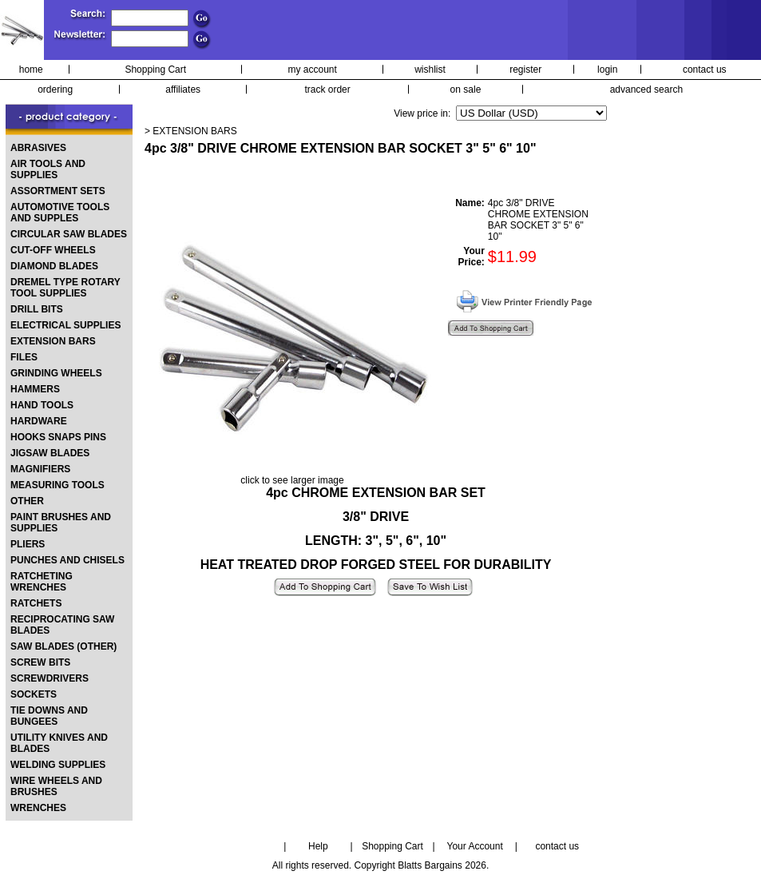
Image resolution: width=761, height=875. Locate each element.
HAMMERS (35, 389)
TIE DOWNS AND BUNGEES (49, 716)
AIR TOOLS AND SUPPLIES (47, 169)
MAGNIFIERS (40, 469)
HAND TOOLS (41, 405)
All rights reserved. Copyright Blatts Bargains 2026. (380, 865)
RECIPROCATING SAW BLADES (62, 625)
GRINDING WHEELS (56, 373)
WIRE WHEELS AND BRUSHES (56, 786)
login (607, 69)
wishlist (430, 69)
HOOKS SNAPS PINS (58, 437)
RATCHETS (35, 603)
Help (318, 846)
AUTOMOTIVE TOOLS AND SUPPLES (59, 212)
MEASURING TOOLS (57, 485)
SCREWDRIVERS (49, 678)
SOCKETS (33, 694)
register (525, 69)
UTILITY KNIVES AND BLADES (59, 743)
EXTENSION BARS (53, 341)
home (31, 69)
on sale (466, 89)
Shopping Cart (155, 69)
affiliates (182, 89)
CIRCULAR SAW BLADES (68, 234)
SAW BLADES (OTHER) (63, 646)
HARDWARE (38, 421)
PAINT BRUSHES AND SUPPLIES (60, 522)
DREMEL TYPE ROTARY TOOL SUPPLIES (65, 287)
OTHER (27, 501)
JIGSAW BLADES (49, 453)
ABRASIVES (38, 147)
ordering (55, 89)
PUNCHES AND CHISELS (67, 560)
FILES (24, 357)
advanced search (646, 89)
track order (327, 89)
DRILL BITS (36, 309)
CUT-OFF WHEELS (53, 250)
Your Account (474, 846)
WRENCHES (38, 807)
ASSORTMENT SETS (57, 191)
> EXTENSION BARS (191, 131)
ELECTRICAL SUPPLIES (65, 325)
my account (312, 69)
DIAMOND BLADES (54, 266)
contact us (705, 69)
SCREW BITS (40, 662)
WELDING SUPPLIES (57, 764)
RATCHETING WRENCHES (41, 582)
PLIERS (27, 544)
